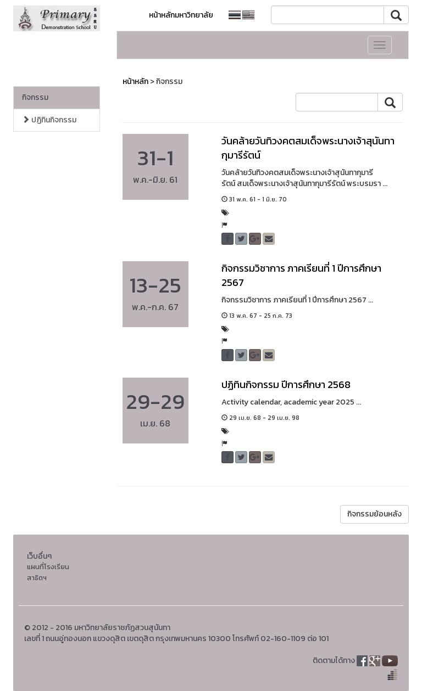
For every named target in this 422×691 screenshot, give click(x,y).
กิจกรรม (35, 97)
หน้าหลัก (135, 81)
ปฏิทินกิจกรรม (49, 120)
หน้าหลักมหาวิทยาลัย (181, 15)
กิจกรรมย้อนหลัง (374, 514)
